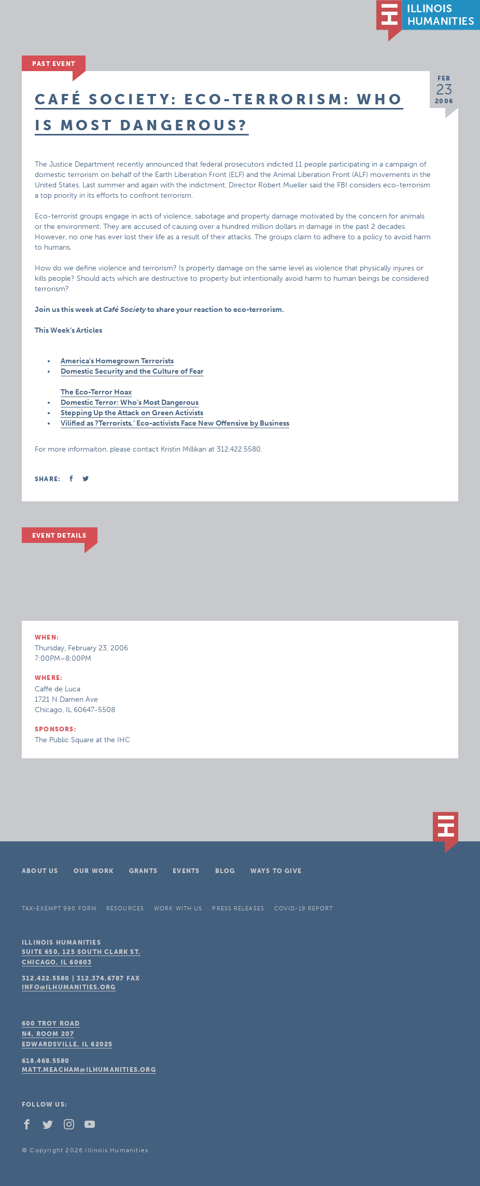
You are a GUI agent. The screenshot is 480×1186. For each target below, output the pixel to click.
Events (186, 871)
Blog (225, 871)
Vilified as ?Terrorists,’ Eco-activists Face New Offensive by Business (175, 423)
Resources (125, 908)
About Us (40, 871)
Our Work (94, 871)
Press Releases (238, 908)
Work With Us (178, 908)
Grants (143, 871)
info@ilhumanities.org (69, 987)
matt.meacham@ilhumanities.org (89, 1069)
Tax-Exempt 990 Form (59, 908)
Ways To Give (276, 871)
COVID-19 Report (303, 908)
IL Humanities (428, 21)
